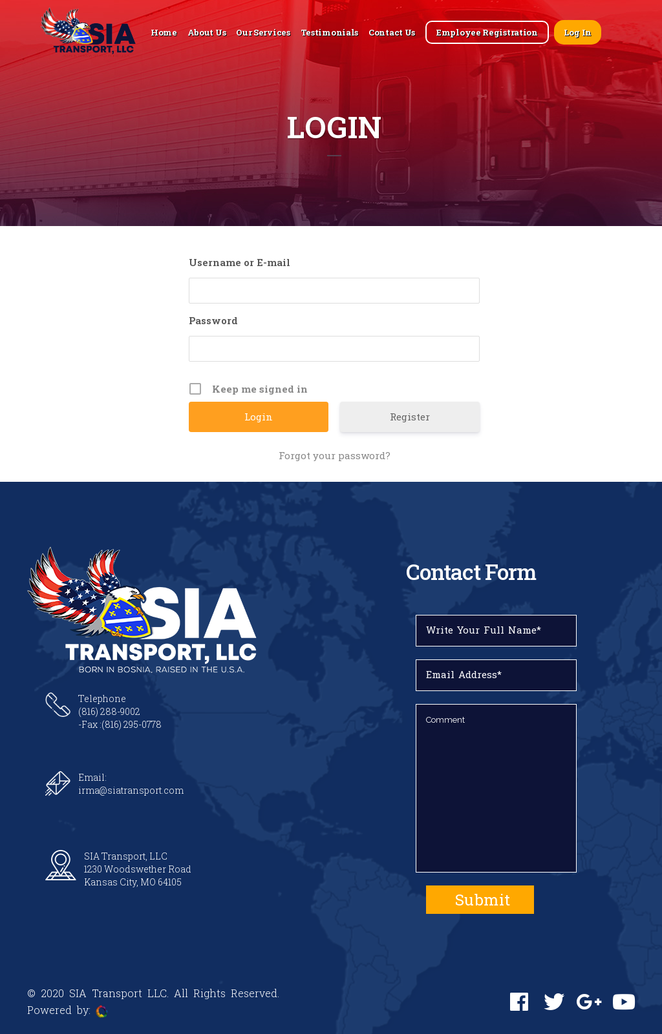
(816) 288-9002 (109, 711)
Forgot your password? (334, 455)
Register (410, 416)
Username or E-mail (239, 262)
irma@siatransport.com (131, 790)
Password (213, 320)
